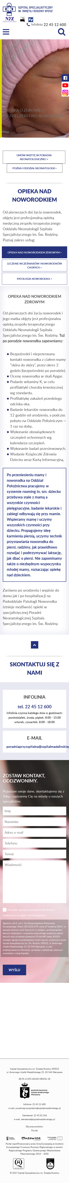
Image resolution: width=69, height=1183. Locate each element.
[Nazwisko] (34, 821)
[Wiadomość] (34, 843)
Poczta (34, 1130)
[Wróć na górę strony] (34, 645)
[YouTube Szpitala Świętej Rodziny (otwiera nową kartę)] (65, 85)
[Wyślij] (14, 970)
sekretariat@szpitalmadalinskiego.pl (38, 1119)
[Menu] (6, 32)
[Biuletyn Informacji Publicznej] (22, 20)
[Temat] (34, 854)
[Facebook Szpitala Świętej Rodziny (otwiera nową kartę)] (65, 78)
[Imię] (34, 811)
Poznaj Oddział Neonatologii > (35, 168)
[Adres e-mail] (34, 832)
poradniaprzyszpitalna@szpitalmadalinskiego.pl (38, 1108)
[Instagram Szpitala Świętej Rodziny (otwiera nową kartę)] (65, 92)
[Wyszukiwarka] (61, 32)
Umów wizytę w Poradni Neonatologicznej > (34, 157)
